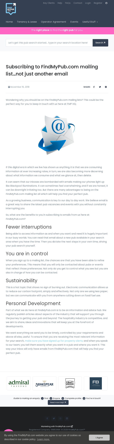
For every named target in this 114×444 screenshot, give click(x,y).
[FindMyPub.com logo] (17, 10)
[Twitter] (53, 418)
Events (74, 21)
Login (88, 2)
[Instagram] (60, 418)
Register (98, 2)
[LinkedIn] (66, 418)
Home (9, 21)
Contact (77, 2)
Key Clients (49, 2)
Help (60, 2)
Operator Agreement (53, 21)
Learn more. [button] (43, 439)
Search (100, 42)
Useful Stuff (89, 21)
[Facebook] (47, 418)
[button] (106, 3)
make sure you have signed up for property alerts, (54, 341)
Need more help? (58, 402)
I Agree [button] (99, 437)
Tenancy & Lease (27, 21)
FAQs (68, 2)
